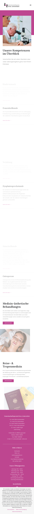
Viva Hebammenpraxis (17, 459)
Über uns (17, 453)
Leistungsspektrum (17, 455)
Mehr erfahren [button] (10, 323)
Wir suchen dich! (17, 461)
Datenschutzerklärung (17, 511)
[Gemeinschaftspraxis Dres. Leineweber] (12, 5)
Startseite (17, 451)
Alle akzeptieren (10, 509)
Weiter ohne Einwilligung (21, 509)
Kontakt (17, 457)
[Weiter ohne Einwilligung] (32, 500)
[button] (30, 5)
